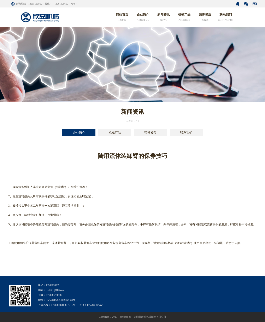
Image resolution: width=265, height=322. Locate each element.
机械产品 (184, 18)
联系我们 (225, 18)
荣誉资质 (205, 18)
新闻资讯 (163, 18)
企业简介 (142, 18)
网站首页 (122, 18)
